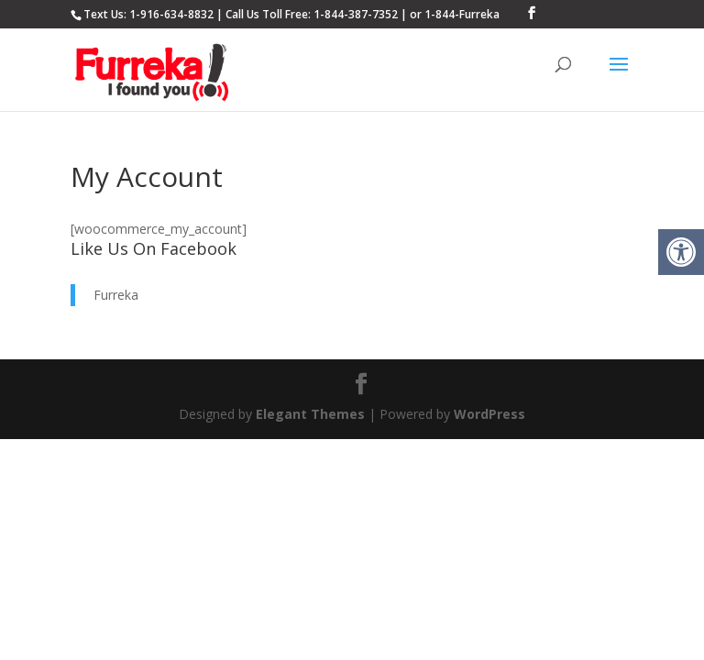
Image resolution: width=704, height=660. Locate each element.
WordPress (489, 414)
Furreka (116, 294)
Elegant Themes (310, 414)
